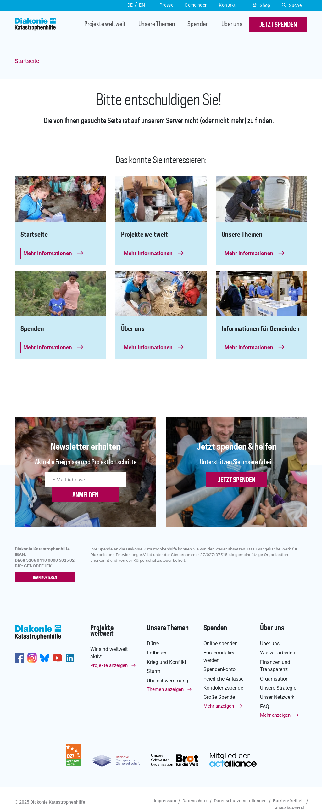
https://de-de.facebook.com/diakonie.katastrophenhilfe (19, 644)
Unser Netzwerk (277, 684)
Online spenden (220, 630)
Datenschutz (195, 787)
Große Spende (219, 684)
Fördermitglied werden (219, 642)
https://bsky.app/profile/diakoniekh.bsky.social (44, 644)
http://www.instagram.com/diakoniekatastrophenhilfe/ (32, 644)
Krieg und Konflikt (166, 648)
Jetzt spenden (236, 481)
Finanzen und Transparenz (275, 651)
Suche (292, 5)
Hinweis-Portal (289, 794)
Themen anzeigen (165, 675)
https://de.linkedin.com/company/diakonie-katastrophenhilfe (70, 644)
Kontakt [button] (227, 5)
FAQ (264, 693)
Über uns (226, 25)
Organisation (274, 665)
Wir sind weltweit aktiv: (109, 639)
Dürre (153, 630)
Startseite (27, 61)
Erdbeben (157, 639)
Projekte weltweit (100, 25)
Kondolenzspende (223, 674)
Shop (261, 5)
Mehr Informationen (53, 253)
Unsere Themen (151, 25)
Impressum (165, 787)
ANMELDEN (128, 481)
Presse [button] (166, 5)
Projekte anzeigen (109, 651)
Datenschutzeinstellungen (240, 787)
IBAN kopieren (46, 563)
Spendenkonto (219, 656)
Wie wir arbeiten (277, 639)
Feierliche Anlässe (223, 665)
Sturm (153, 658)
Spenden (193, 25)
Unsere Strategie (278, 674)
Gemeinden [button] (196, 5)
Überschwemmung (167, 667)
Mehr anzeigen (218, 692)
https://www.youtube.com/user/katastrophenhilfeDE (57, 644)
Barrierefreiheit (288, 787)
